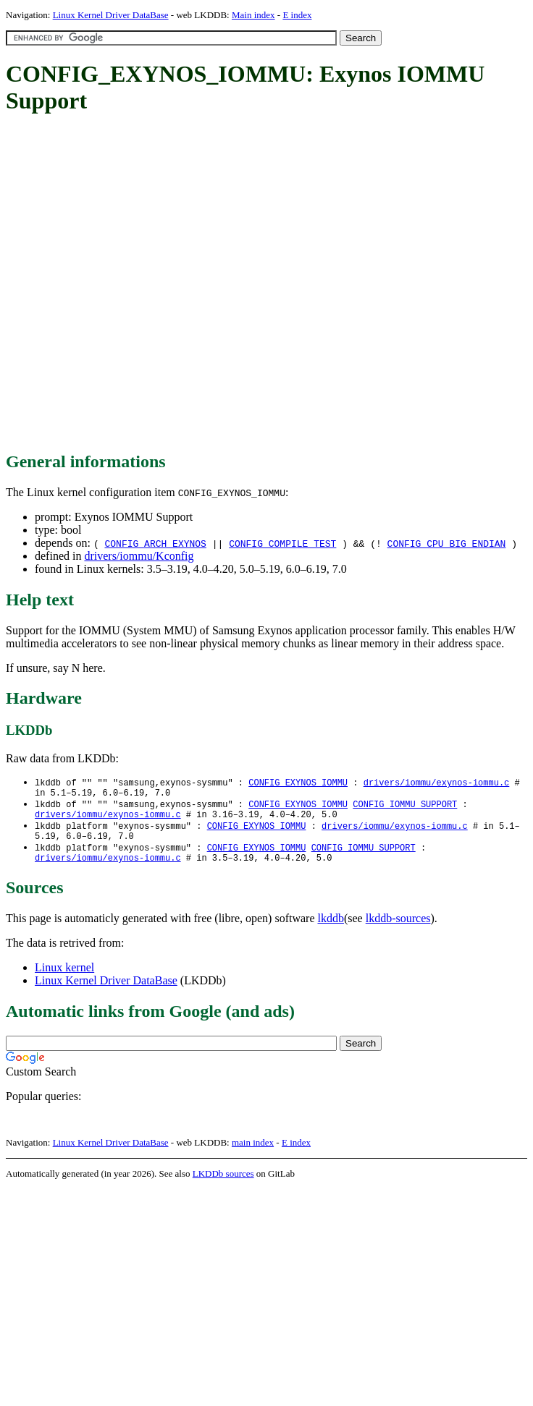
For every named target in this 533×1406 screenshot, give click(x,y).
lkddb (331, 930)
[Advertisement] (154, 284)
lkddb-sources (398, 930)
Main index (253, 14)
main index (253, 1154)
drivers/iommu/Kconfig (138, 556)
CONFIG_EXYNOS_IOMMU (298, 783)
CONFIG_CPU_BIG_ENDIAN (446, 543)
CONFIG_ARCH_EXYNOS (155, 543)
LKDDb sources (223, 1185)
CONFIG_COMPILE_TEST (282, 543)
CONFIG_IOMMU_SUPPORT (405, 807)
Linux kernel (64, 979)
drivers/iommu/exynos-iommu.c (437, 783)
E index (296, 14)
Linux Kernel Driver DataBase (111, 14)
